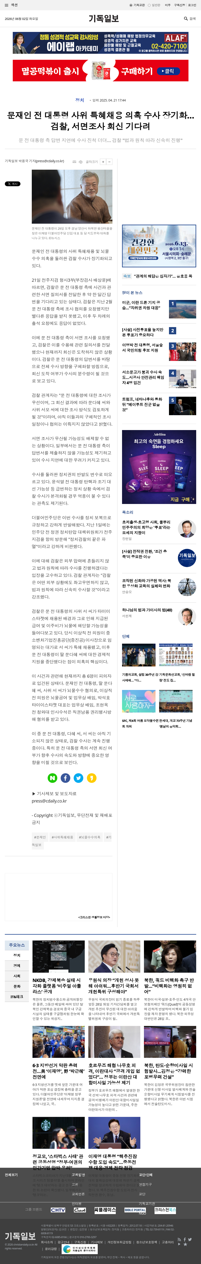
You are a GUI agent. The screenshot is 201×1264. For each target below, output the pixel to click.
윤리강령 (51, 1249)
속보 (127, 276)
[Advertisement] (159, 189)
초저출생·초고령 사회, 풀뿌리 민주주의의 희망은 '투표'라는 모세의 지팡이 (146, 527)
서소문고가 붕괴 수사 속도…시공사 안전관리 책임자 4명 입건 (143, 377)
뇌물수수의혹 (90, 837)
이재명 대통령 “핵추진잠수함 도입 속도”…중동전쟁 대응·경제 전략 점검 (112, 1162)
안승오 (127, 592)
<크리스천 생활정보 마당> (94, 917)
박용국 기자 (27, 161)
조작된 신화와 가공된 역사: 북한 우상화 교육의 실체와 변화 (146, 583)
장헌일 (127, 538)
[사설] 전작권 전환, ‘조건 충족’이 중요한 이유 (144, 554)
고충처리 (168, 1242)
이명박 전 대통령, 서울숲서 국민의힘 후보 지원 (142, 347)
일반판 (156, 5)
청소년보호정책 (146, 1242)
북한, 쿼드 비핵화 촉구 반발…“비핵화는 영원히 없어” (169, 986)
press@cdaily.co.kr (49, 161)
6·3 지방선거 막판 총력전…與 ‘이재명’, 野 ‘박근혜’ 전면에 (58, 1071)
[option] (140, 664)
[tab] (17, 955)
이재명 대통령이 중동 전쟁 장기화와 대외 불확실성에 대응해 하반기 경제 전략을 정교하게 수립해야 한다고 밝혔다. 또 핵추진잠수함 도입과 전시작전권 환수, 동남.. (114, 1185)
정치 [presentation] (16, 955)
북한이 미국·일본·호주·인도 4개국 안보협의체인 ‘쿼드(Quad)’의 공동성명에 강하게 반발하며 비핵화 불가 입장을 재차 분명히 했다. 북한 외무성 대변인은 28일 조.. (169, 1009)
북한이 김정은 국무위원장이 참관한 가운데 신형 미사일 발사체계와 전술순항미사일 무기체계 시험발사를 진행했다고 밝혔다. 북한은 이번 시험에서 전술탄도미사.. (169, 1094)
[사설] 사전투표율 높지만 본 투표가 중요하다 (142, 332)
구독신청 (179, 5)
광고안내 (64, 1242)
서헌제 (127, 616)
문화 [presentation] (16, 986)
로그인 (192, 5)
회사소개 (47, 1242)
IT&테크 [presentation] (17, 996)
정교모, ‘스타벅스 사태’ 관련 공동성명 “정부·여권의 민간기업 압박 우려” (57, 1162)
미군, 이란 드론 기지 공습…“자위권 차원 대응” (141, 305)
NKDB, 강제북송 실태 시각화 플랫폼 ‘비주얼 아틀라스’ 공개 (56, 986)
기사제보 (97, 1242)
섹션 (11, 5)
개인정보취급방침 (120, 1242)
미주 (167, 5)
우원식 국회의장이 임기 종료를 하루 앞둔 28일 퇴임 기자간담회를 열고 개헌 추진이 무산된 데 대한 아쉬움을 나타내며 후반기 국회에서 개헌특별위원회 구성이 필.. (114, 1009)
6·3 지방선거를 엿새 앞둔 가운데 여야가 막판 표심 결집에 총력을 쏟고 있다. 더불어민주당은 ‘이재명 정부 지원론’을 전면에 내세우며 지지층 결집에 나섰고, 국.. (58, 1094)
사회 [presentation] (16, 976)
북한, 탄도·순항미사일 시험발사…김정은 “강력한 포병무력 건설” (168, 1071)
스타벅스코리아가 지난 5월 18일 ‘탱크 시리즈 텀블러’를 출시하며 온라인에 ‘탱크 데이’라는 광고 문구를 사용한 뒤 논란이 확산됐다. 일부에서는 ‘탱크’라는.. (58, 1185)
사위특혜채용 (63, 837)
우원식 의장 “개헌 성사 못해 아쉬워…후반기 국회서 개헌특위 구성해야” (113, 986)
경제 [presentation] (16, 965)
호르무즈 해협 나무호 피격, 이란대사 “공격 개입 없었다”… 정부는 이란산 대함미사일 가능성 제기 (114, 1074)
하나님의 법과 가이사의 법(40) (147, 610)
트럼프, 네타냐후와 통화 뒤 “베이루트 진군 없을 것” (142, 405)
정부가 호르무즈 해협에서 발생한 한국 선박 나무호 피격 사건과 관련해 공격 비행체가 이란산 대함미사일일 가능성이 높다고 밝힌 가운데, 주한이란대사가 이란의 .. (114, 1100)
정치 (79, 100)
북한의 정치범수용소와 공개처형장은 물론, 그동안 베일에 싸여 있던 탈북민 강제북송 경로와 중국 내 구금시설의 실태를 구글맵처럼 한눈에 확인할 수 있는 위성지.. (58, 1009)
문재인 (41, 837)
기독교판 (139, 5)
